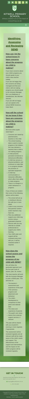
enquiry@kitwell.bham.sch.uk (15, 381)
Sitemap (8, 397)
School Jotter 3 (18, 394)
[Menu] (26, 25)
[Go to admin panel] (17, 397)
